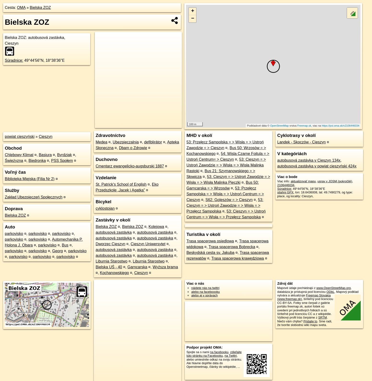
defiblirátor (153, 142)
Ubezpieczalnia (126, 142)
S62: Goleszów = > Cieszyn (229, 200)
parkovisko (14, 234)
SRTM (322, 317)
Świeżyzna (14, 161)
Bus (65, 245)
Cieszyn (45, 137)
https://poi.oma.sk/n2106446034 (341, 125)
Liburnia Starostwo (111, 261)
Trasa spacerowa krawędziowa (237, 258)
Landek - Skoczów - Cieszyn (301, 142)
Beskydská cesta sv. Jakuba (210, 253)
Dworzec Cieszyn (110, 244)
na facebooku (219, 352)
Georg (57, 251)
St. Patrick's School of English (121, 184)
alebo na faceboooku (205, 292)
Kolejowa (156, 227)
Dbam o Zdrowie (133, 148)
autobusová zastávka (114, 232)
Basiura (45, 155)
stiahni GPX (285, 192)
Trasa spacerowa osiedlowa (210, 241)
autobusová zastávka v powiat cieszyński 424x (316, 166)
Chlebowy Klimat (19, 155)
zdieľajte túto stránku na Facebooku (214, 353)
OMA (21, 8)
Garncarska (137, 267)
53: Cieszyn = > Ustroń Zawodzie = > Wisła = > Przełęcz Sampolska (224, 205)
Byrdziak (64, 155)
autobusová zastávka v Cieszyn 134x (308, 160)
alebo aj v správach (204, 295)
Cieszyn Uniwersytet (148, 244)
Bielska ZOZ (40, 8)
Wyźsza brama (165, 267)
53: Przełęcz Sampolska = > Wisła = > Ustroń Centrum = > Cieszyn (225, 194)
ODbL (330, 292)
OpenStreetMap (279, 125)
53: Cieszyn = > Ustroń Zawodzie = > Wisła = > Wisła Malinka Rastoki (226, 165)
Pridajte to (310, 321)
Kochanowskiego (114, 273)
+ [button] (192, 11)
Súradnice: (14, 60)
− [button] (192, 18)
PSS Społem (62, 161)
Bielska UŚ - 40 (109, 267)
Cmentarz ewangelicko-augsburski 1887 (130, 166)
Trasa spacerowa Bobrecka (232, 247)
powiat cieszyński (20, 137)
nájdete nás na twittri (205, 288)
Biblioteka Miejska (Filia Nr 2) (29, 179)
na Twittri (231, 355)
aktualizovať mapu (303, 181)
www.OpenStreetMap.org (333, 288)
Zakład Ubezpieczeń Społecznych (33, 197)
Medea (101, 142)
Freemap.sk (304, 125)
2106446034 (285, 185)
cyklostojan (105, 208)
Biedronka (37, 161)
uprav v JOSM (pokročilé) (335, 181)
